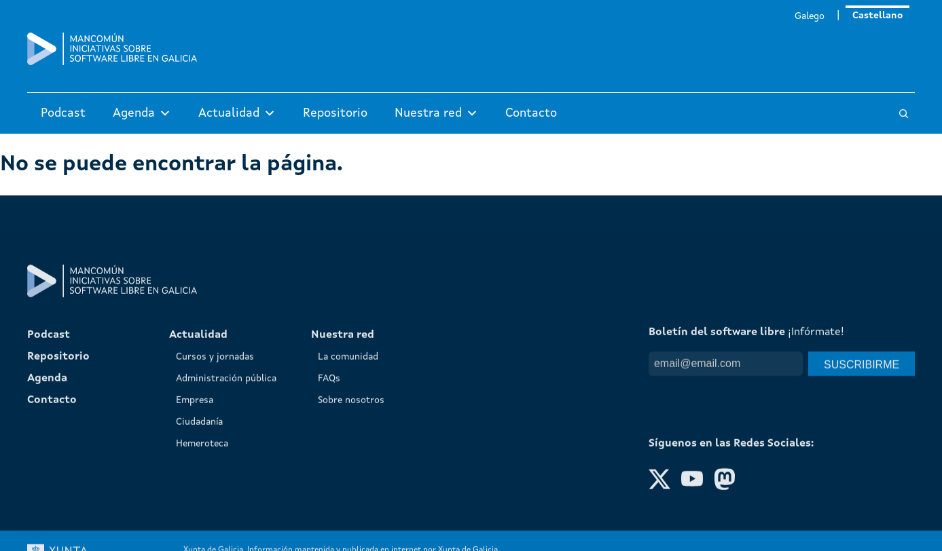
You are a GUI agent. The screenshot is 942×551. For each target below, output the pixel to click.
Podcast (63, 113)
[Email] (726, 487)
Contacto (531, 113)
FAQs (329, 502)
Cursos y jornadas (215, 480)
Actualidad (237, 113)
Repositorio (335, 113)
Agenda (142, 113)
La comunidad (348, 480)
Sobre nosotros (351, 524)
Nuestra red (436, 113)
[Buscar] (903, 113)
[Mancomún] (112, 62)
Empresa (194, 524)
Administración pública (226, 502)
